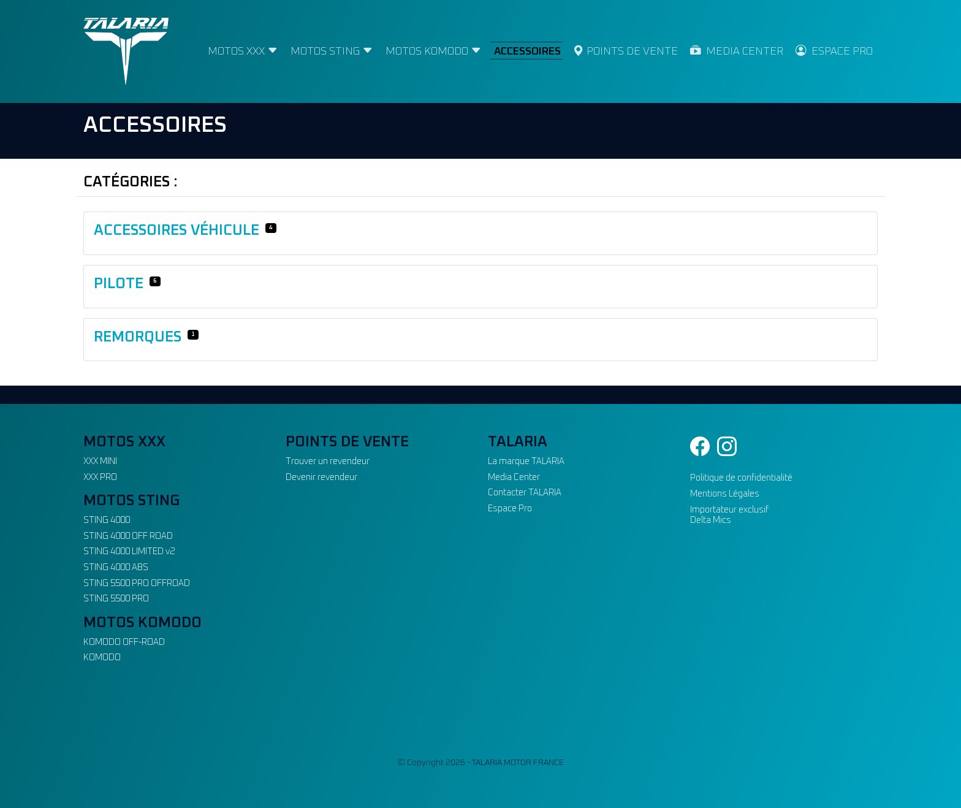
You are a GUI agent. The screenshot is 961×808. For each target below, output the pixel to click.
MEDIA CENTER (736, 51)
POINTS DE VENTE (625, 51)
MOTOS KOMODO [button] (434, 51)
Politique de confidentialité (741, 478)
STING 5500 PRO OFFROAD (136, 583)
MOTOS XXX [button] (243, 51)
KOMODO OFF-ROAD (124, 642)
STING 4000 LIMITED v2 (129, 551)
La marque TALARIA (526, 461)
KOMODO (102, 658)
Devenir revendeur (321, 477)
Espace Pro (510, 509)
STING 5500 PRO (116, 599)
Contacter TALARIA (524, 493)
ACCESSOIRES (527, 51)
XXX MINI (100, 461)
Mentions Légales (724, 494)
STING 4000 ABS (115, 567)
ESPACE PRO (834, 51)
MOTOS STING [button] (332, 51)
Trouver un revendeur (328, 461)
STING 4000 (106, 520)
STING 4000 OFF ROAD (128, 536)
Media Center (514, 477)
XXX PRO (100, 477)
